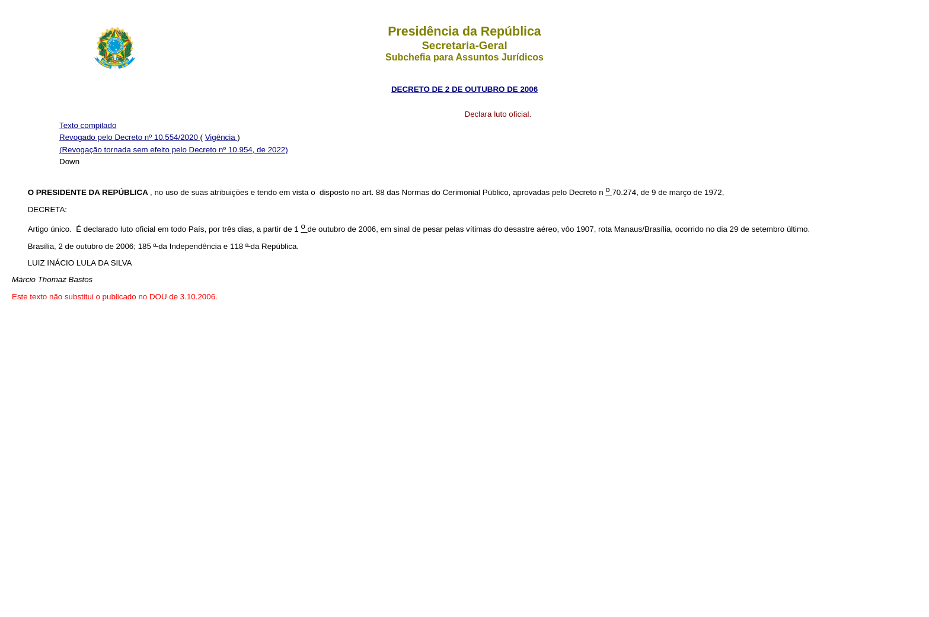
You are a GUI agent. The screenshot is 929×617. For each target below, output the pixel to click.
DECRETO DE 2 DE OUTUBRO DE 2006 (464, 89)
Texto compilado (87, 125)
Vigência (221, 137)
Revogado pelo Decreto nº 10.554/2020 (129, 137)
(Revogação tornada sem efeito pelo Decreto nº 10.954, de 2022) (173, 149)
